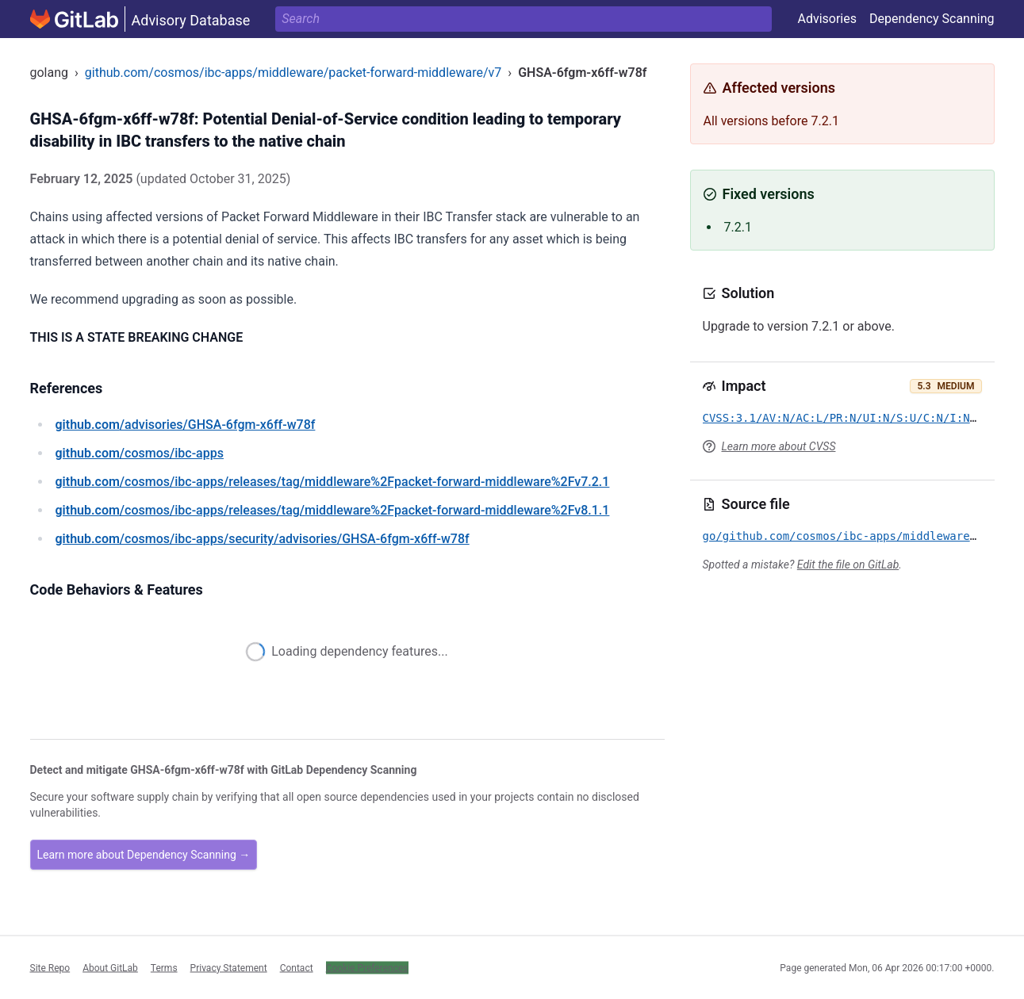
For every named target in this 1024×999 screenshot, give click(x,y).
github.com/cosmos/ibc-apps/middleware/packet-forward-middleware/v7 (293, 72)
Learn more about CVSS (779, 446)
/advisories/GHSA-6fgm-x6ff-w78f (186, 424)
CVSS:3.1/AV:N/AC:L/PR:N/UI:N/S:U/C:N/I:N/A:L (850, 417)
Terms (164, 967)
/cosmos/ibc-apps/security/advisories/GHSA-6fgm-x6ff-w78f (263, 538)
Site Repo (50, 967)
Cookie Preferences (367, 967)
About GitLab (110, 967)
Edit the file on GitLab (848, 564)
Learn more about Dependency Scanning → (144, 854)
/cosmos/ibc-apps (140, 453)
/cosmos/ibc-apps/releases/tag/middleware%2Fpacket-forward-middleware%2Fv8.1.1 (333, 510)
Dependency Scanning (932, 18)
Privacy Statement (228, 967)
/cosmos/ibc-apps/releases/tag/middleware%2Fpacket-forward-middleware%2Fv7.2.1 (333, 481)
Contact (296, 967)
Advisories (827, 18)
